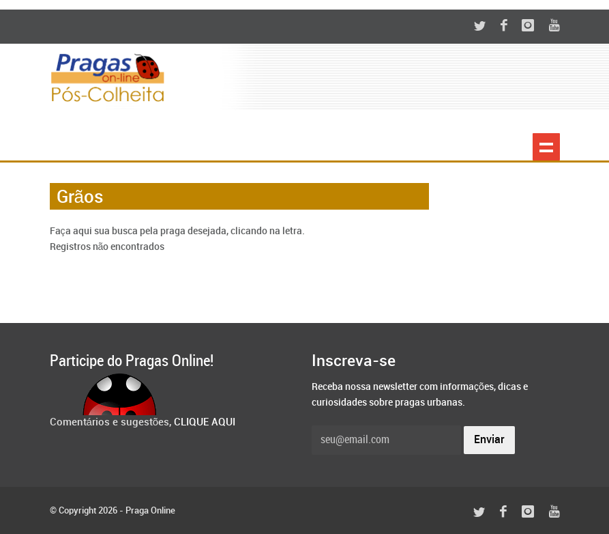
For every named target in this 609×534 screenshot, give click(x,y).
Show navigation (546, 146)
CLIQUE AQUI (204, 422)
